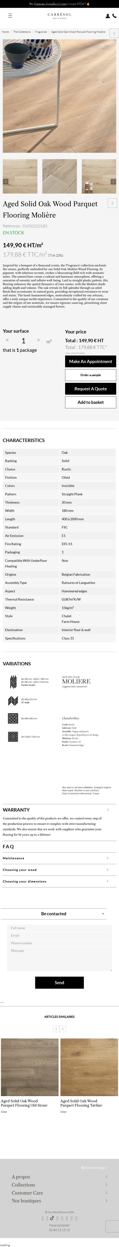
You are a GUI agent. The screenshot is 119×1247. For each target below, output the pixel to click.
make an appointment (90, 361)
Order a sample (90, 375)
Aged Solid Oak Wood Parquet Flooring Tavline (81, 1103)
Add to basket (91, 402)
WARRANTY (16, 809)
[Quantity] (23, 340)
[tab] (59, 810)
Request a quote (90, 388)
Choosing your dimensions (25, 881)
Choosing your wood (20, 869)
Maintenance (14, 858)
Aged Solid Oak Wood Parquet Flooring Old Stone (24, 1103)
